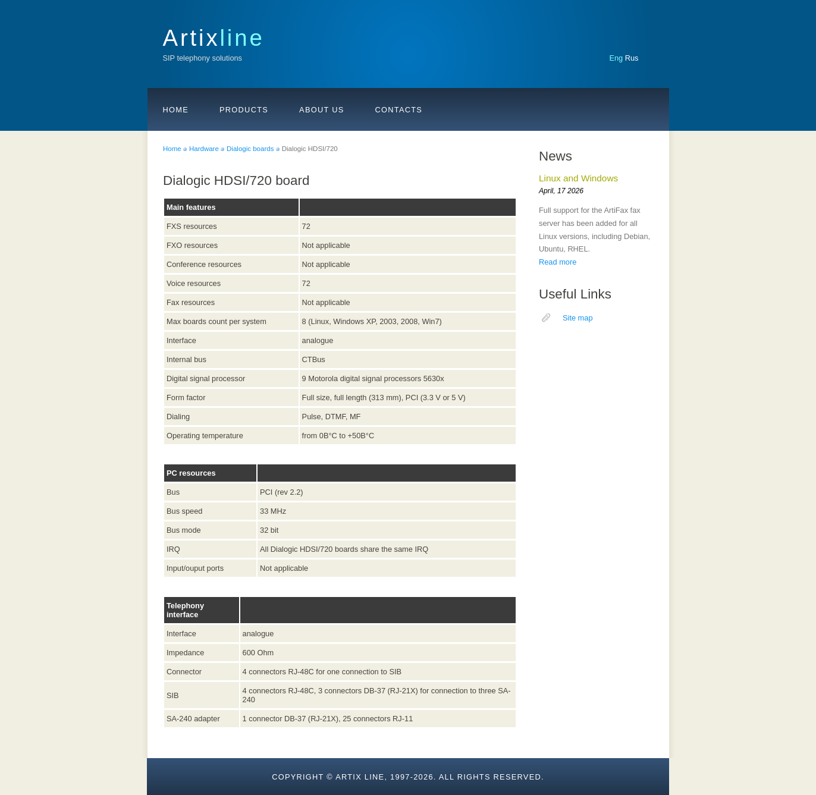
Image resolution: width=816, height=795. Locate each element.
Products (243, 109)
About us (321, 109)
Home (176, 109)
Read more (557, 261)
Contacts (399, 109)
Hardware (204, 148)
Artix (214, 38)
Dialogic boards (250, 148)
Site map (578, 317)
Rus (632, 58)
